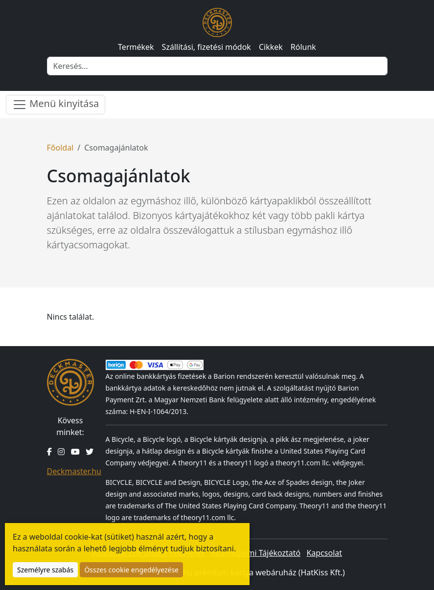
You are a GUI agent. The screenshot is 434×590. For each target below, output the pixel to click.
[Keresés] (217, 66)
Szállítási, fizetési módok (206, 47)
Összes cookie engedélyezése (131, 569)
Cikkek (271, 47)
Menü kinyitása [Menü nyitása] (55, 104)
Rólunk (303, 47)
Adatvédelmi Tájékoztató (255, 552)
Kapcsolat (324, 552)
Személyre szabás (45, 569)
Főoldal (60, 147)
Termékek (136, 47)
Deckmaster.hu (74, 471)
